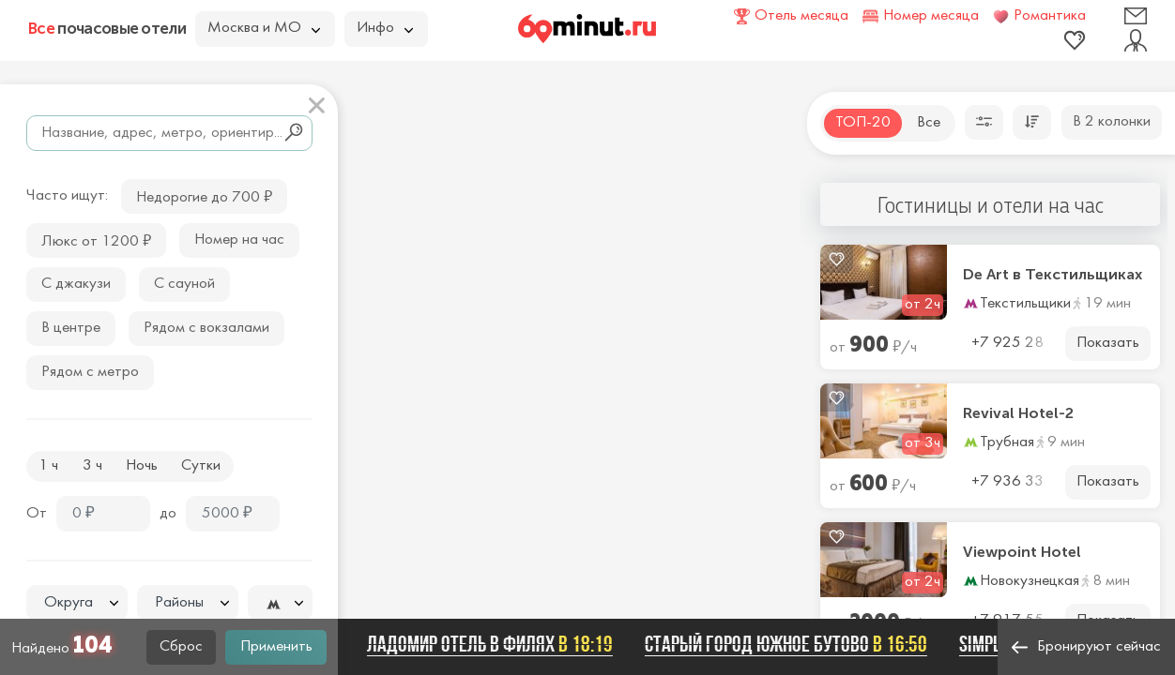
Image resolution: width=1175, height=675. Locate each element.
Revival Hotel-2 (1018, 413)
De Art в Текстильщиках (1052, 274)
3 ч (92, 465)
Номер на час (239, 240)
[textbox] (77, 603)
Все (928, 122)
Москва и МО (263, 28)
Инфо (385, 28)
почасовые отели (107, 28)
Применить (276, 646)
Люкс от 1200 (96, 239)
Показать (1107, 343)
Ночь (142, 465)
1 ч (48, 465)
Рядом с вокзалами (206, 328)
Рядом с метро (90, 372)
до (168, 513)
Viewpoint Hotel (1022, 552)
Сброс (181, 646)
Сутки (201, 465)
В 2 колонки (1112, 121)
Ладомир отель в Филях (497, 644)
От (36, 513)
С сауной (184, 284)
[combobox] (77, 603)
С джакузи (76, 284)
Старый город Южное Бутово (793, 644)
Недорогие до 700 (204, 195)
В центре (70, 328)
